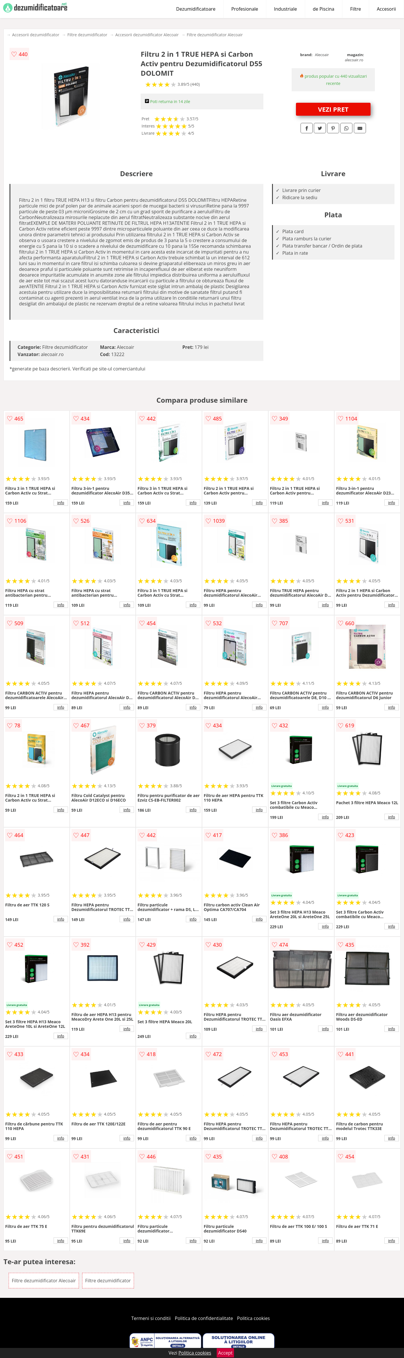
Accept (225, 1353)
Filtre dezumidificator (87, 34)
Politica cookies (253, 1318)
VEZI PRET (333, 109)
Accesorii (386, 9)
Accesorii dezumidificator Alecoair (147, 34)
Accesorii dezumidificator (35, 34)
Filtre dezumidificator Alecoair (215, 34)
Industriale (285, 9)
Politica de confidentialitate (204, 1318)
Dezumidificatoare (195, 9)
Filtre (355, 9)
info (60, 502)
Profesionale (244, 9)
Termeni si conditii (151, 1318)
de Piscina (324, 9)
